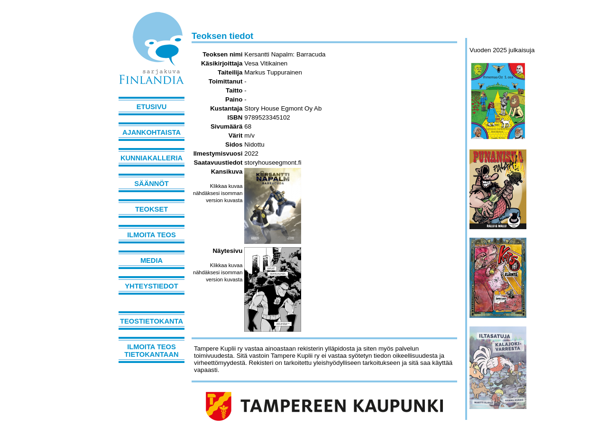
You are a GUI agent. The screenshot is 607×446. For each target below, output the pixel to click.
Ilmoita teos (151, 235)
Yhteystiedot (151, 286)
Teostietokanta (151, 321)
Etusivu (152, 107)
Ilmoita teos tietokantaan (151, 350)
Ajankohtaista (151, 132)
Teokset (151, 209)
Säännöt (151, 183)
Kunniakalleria (151, 158)
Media (151, 260)
